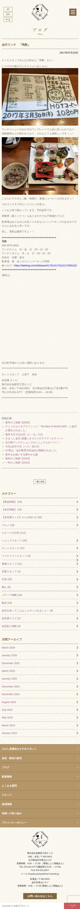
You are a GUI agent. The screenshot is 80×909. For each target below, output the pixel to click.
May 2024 (7, 717)
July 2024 (7, 709)
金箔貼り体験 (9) (11, 626)
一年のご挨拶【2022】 (18, 462)
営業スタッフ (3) (11, 571)
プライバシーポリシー (14, 822)
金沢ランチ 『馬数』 (16, 44)
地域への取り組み (12, 813)
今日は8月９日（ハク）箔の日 (22, 446)
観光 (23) (7, 602)
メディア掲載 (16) (12, 595)
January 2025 (9, 678)
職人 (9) (6, 587)
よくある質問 (9, 785)
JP (8, 9)
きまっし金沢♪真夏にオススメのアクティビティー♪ (34, 438)
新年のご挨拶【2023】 (18, 458)
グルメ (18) (8, 525)
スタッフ (7, 794)
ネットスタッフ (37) (13, 548)
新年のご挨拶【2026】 (18, 422)
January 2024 (9, 733)
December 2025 (11, 663)
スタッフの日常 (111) (14, 532)
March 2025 (8, 670)
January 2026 (9, 655)
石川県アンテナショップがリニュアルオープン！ (32, 442)
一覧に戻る (40, 481)
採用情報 (7, 804)
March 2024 (8, 725)
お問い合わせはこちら (40, 896)
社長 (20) (7, 579)
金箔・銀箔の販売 (12, 758)
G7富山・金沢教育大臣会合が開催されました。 (32, 450)
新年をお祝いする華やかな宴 (21, 454)
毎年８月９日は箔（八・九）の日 (24, 434)
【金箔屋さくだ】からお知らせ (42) (22, 517)
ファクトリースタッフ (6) (16, 555)
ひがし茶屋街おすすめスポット (19, 748)
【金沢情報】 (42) (12, 509)
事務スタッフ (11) (12, 563)
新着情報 (7, 776)
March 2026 (8, 647)
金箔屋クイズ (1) (11, 618)
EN (8, 14)
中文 (8, 19)
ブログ (5, 767)
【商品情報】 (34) (12, 501)
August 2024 (9, 702)
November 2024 (11, 694)
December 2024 (11, 686)
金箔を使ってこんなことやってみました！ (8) (27, 610)
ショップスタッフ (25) (14, 540)
